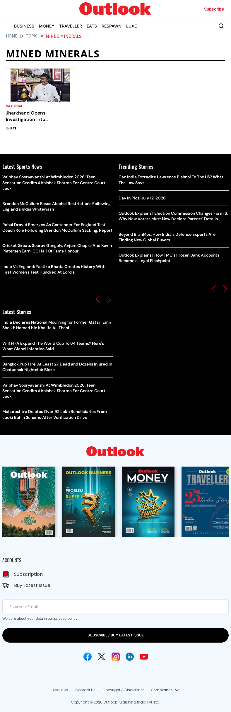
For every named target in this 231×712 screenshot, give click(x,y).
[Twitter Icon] (101, 656)
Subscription (28, 574)
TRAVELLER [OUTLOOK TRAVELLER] (70, 25)
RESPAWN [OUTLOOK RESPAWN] (112, 25)
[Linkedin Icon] (129, 656)
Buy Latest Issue (32, 585)
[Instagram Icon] (115, 656)
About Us (60, 689)
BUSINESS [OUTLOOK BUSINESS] (24, 25)
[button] (97, 299)
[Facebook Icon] (87, 656)
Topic (32, 36)
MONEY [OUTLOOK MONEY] (46, 25)
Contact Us (85, 689)
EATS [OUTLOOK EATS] (92, 25)
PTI (13, 128)
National (14, 106)
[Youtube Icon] (143, 656)
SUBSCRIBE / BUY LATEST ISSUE (116, 635)
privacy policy (65, 618)
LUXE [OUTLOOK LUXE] (131, 25)
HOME (11, 36)
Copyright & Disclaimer (123, 689)
